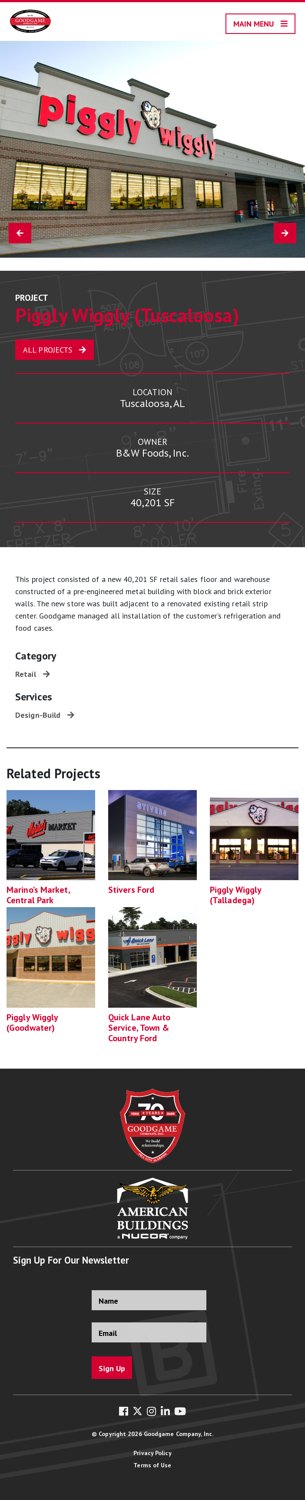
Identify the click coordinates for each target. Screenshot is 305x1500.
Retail (25, 674)
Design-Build (37, 715)
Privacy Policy (152, 1453)
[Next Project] (285, 233)
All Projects (47, 350)
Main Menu (253, 24)
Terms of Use (152, 1465)
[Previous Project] (20, 233)
